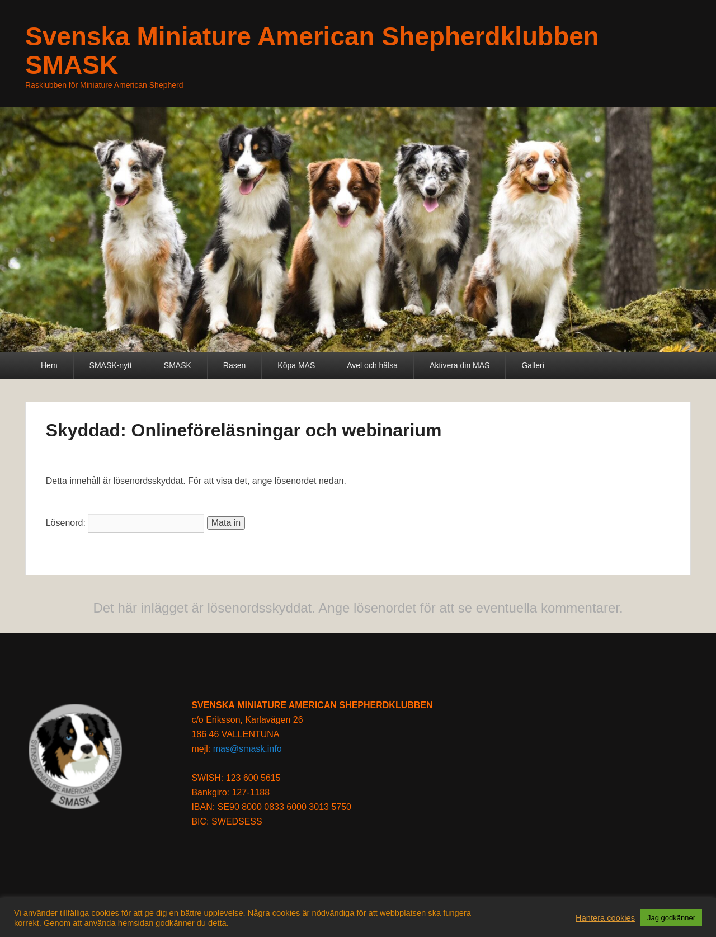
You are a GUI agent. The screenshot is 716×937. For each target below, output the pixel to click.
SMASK (177, 365)
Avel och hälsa (372, 365)
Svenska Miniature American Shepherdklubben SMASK (312, 50)
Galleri (532, 365)
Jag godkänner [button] (671, 918)
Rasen (234, 365)
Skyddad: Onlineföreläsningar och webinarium (244, 430)
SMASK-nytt (111, 365)
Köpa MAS (296, 365)
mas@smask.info (247, 749)
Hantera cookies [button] (605, 918)
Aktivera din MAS (459, 365)
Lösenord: (125, 523)
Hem (49, 365)
